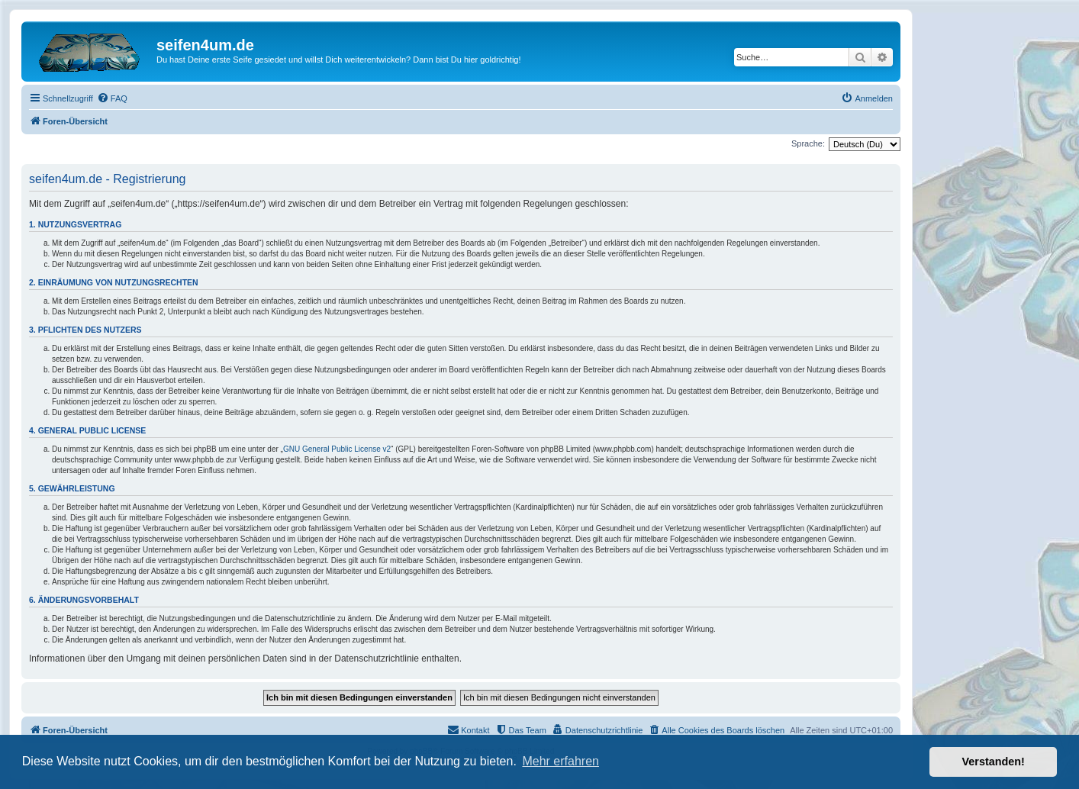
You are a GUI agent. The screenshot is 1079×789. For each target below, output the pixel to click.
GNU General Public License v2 (337, 449)
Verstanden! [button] (993, 761)
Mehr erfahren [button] (560, 761)
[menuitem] (112, 98)
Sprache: (808, 143)
